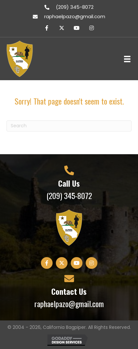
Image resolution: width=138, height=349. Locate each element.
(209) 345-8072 (75, 7)
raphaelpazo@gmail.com (74, 16)
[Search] (69, 125)
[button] (47, 28)
